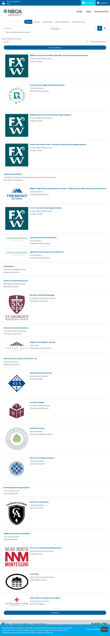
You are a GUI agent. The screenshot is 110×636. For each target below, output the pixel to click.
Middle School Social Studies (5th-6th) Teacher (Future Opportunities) (59, 55)
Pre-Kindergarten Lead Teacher (17, 487)
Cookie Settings (92, 629)
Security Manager (37, 402)
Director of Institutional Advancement (46, 548)
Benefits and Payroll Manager (42, 295)
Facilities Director (37, 428)
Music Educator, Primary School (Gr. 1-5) (20, 358)
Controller (34, 574)
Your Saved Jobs (78, 22)
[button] (104, 28)
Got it (104, 629)
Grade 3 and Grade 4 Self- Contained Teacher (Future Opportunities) (58, 144)
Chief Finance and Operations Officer (45, 598)
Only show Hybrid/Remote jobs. (18, 32)
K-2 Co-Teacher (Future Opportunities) (46, 208)
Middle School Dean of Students (17, 533)
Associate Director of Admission (43, 237)
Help (5, 623)
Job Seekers (88, 2)
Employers (102, 2)
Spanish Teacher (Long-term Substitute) (47, 252)
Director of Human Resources (16, 280)
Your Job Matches (62, 22)
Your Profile (101, 11)
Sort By (5, 42)
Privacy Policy (39, 623)
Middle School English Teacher (42, 342)
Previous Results (55, 47)
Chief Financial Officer (13, 174)
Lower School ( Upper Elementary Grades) (47, 85)
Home (79, 11)
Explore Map (48, 22)
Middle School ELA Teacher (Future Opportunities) (50, 115)
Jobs (88, 11)
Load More (55, 613)
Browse (37, 22)
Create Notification (98, 42)
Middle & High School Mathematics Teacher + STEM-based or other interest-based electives (68, 188)
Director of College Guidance (42, 458)
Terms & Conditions (21, 623)
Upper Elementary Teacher (41, 373)
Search (28, 22)
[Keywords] (26, 28)
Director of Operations (39, 502)
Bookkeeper (9, 266)
